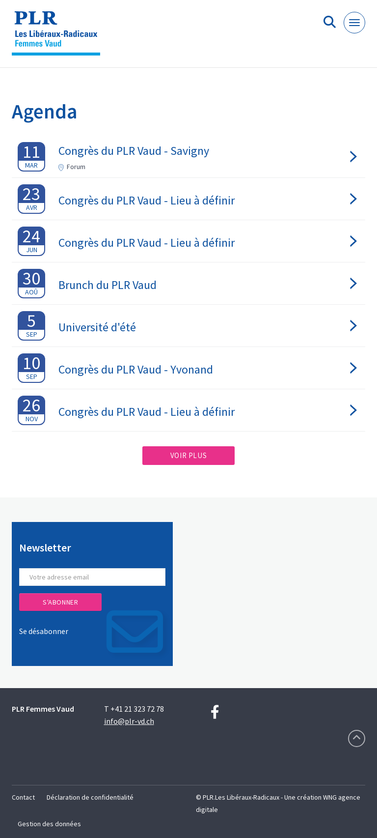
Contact (23, 797)
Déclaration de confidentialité (90, 797)
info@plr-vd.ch (129, 721)
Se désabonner (43, 631)
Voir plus (188, 455)
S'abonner (60, 602)
